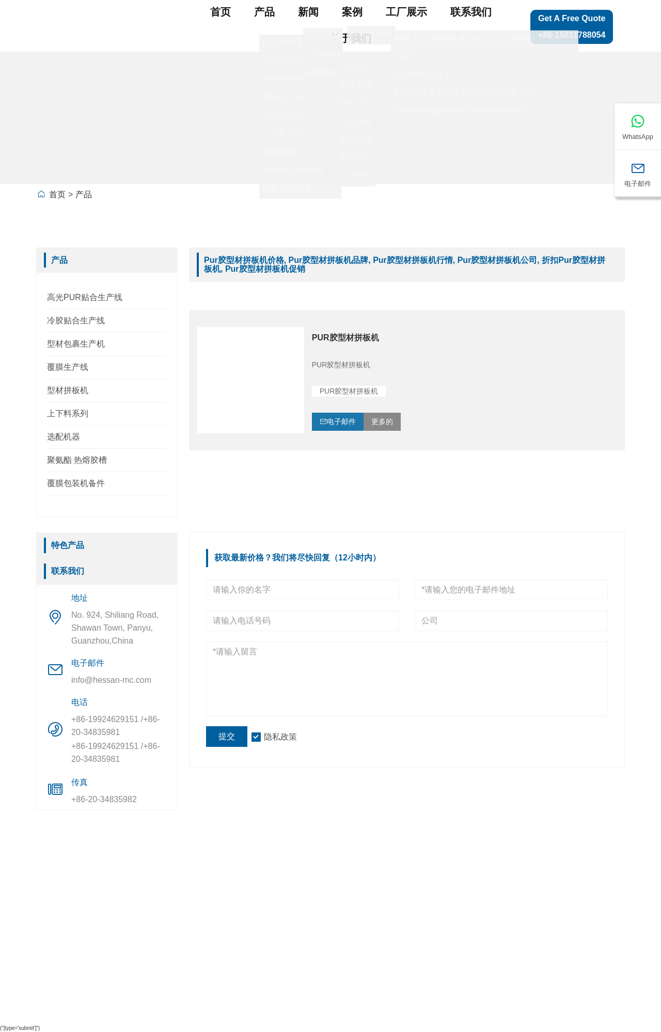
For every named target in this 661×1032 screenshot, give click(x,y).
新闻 (308, 12)
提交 (226, 736)
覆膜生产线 (67, 367)
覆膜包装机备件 (76, 483)
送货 (53, 879)
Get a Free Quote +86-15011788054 (571, 26)
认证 (53, 944)
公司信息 (150, 879)
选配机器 (63, 436)
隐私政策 (280, 736)
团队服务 (62, 901)
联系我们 (471, 12)
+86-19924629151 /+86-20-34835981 (115, 726)
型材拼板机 (67, 390)
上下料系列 (67, 413)
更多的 (382, 421)
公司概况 (150, 901)
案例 (352, 12)
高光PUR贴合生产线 (84, 297)
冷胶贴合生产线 (76, 320)
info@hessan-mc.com (111, 680)
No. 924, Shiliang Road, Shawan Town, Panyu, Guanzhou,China (115, 628)
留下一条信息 (560, 901)
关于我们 (350, 38)
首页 (220, 12)
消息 (53, 922)
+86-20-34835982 (104, 799)
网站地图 (551, 879)
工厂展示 (406, 12)
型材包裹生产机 (76, 343)
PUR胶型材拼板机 (345, 337)
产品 (264, 12)
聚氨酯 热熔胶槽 (77, 460)
